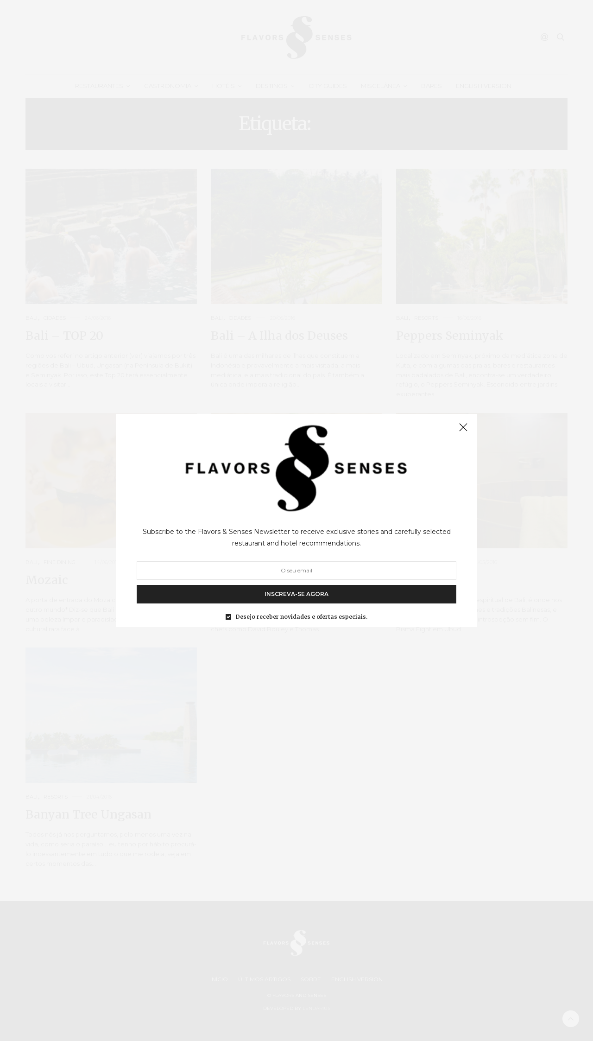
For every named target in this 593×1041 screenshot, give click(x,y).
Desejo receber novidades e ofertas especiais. (301, 617)
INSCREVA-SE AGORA (296, 593)
